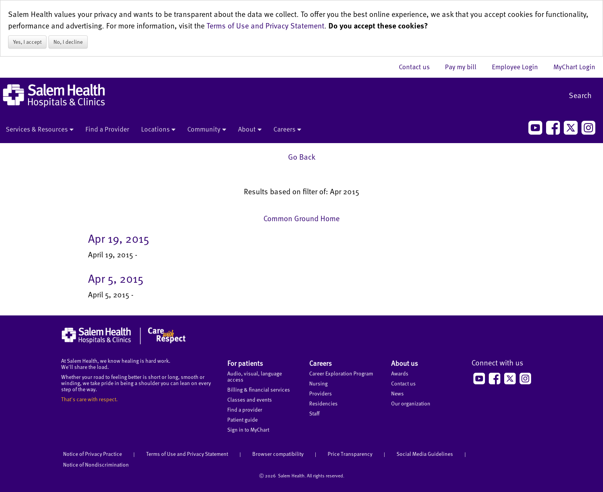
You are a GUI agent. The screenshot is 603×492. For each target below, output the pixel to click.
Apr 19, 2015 (118, 238)
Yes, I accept (27, 42)
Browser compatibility (277, 454)
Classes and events (249, 399)
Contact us (418, 67)
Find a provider (244, 409)
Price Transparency (350, 454)
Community (206, 129)
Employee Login (519, 67)
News (397, 393)
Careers (287, 129)
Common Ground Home (301, 218)
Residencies (323, 403)
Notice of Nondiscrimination (96, 464)
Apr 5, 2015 (115, 278)
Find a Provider (107, 129)
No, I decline (68, 42)
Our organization (410, 403)
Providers (320, 393)
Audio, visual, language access (254, 376)
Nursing (318, 383)
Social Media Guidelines (424, 454)
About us (404, 363)
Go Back (301, 156)
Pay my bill (464, 67)
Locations (158, 129)
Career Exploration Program (341, 373)
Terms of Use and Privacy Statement (265, 25)
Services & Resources (39, 129)
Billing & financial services (258, 389)
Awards (399, 373)
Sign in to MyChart (248, 429)
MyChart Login (574, 67)
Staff (314, 413)
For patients (245, 363)
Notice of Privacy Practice (92, 454)
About (250, 129)
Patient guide (242, 419)
